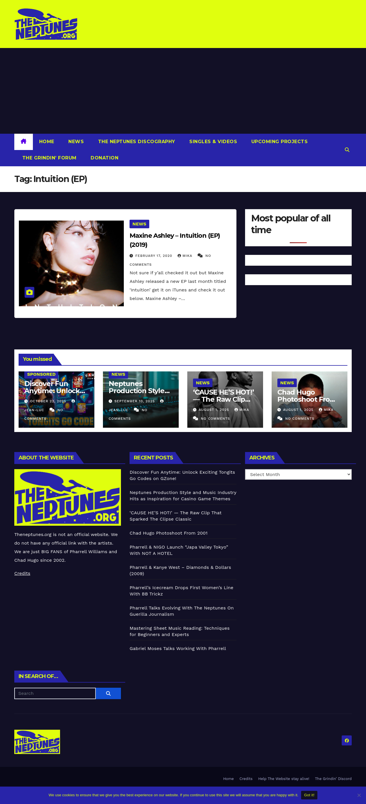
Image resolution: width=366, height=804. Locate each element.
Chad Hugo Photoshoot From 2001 (307, 399)
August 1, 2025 (214, 410)
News (75, 141)
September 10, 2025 (135, 401)
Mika (186, 256)
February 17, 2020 (154, 256)
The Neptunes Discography (135, 141)
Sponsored (41, 374)
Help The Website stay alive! (283, 779)
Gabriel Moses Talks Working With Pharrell (178, 648)
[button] (347, 150)
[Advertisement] (183, 91)
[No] (359, 795)
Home (46, 141)
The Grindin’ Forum (49, 158)
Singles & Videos (212, 141)
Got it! (309, 795)
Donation (104, 158)
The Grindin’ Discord (333, 779)
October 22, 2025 (49, 401)
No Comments (215, 419)
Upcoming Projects (279, 141)
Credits (22, 573)
